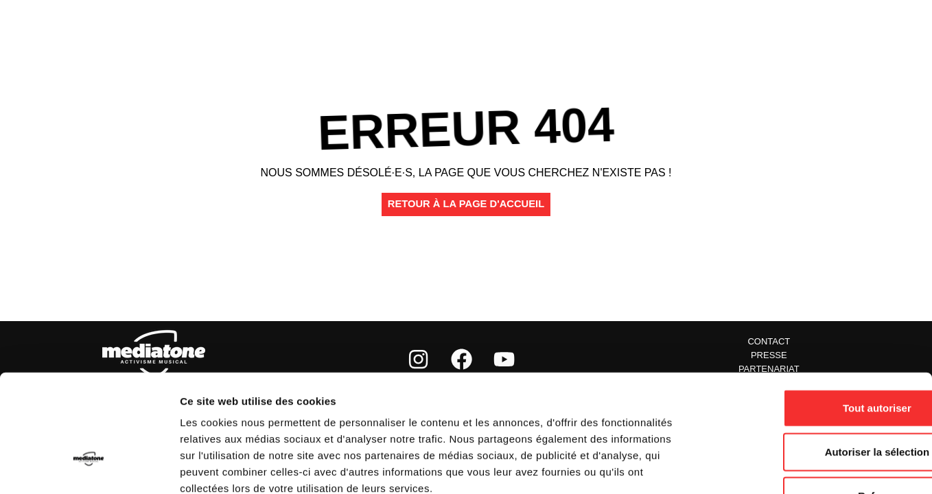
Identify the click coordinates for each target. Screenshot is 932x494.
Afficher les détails (756, 467)
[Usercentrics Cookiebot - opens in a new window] (89, 467)
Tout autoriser (817, 314)
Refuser (817, 402)
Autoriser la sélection (817, 358)
